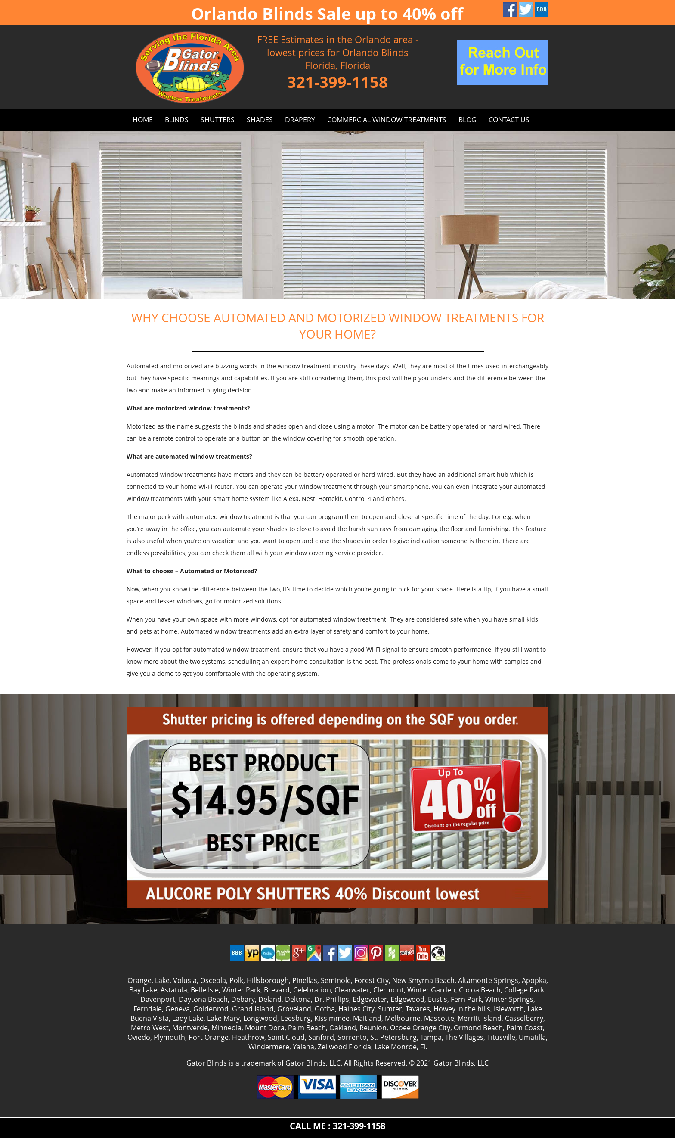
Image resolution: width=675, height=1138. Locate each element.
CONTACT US (509, 119)
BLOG (467, 119)
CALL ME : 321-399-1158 (337, 1126)
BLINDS (177, 119)
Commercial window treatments (386, 119)
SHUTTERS (218, 119)
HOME (143, 119)
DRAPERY (300, 119)
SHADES (260, 119)
